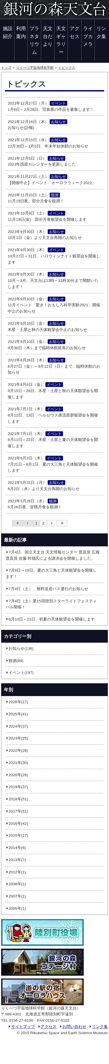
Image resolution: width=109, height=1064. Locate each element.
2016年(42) (17, 823)
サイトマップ (21, 1027)
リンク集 (101, 32)
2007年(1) (16, 896)
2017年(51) (17, 811)
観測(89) (15, 661)
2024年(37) (17, 726)
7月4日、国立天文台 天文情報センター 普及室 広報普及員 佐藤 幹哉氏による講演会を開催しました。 (53, 555)
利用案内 (21, 32)
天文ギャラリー (61, 40)
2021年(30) (17, 763)
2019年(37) (17, 787)
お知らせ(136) (19, 648)
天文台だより (48, 36)
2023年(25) (17, 738)
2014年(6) (16, 848)
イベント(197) (19, 673)
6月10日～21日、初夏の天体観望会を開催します (50, 619)
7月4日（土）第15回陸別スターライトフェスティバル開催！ (51, 604)
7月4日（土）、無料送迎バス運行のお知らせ (47, 589)
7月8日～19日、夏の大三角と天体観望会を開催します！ (51, 573)
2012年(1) (16, 872)
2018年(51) (17, 799)
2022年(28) (17, 750)
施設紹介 (7, 32)
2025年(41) (17, 714)
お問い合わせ (72, 1027)
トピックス (66, 67)
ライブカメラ (88, 36)
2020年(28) (17, 775)
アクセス (74, 32)
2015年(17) (17, 835)
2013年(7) (16, 860)
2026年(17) (17, 702)
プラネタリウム (34, 40)
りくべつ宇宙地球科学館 (35, 67)
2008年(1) (16, 884)
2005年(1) (16, 908)
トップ (6, 67)
